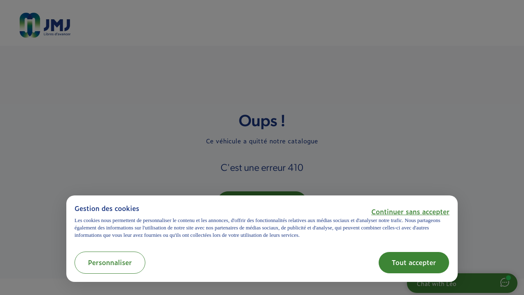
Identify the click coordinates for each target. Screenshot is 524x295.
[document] (262, 221)
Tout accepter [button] (414, 262)
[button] (410, 211)
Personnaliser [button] (110, 262)
